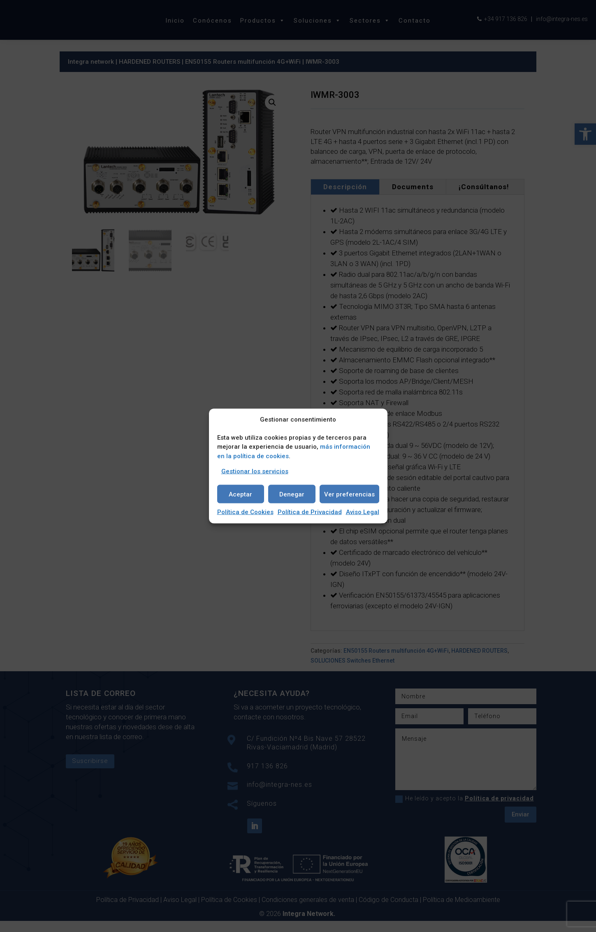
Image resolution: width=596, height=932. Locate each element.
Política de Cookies (245, 512)
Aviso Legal (362, 512)
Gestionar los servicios (254, 471)
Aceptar (240, 494)
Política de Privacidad (310, 512)
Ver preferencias (349, 494)
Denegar (291, 494)
